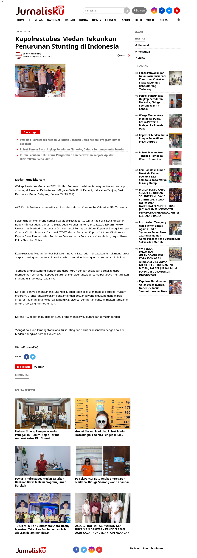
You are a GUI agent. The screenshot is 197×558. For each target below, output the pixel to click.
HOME (21, 20)
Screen (139, 10)
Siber (145, 548)
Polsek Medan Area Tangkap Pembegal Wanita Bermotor (151, 156)
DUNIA (83, 20)
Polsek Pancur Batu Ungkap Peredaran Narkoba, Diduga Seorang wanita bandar (72, 149)
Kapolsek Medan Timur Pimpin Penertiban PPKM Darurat (153, 138)
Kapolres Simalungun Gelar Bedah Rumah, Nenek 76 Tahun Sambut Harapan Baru (153, 286)
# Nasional (142, 45)
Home (18, 31)
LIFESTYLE (111, 20)
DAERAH (70, 20)
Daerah (26, 31)
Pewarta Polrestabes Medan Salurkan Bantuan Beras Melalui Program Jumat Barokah (40, 482)
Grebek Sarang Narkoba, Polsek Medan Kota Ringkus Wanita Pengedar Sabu (100, 433)
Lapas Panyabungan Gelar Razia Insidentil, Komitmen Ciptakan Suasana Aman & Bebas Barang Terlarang (153, 81)
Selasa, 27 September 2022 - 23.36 (37, 56)
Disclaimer (158, 548)
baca (121, 55)
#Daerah (39, 366)
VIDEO (150, 20)
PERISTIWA (36, 20)
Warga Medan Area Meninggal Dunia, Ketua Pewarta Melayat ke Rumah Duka (151, 122)
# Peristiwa (142, 51)
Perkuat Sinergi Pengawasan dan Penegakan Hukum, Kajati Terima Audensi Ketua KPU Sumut (37, 435)
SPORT (126, 20)
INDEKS (163, 20)
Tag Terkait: (24, 366)
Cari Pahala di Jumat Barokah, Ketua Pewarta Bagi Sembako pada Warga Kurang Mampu (153, 176)
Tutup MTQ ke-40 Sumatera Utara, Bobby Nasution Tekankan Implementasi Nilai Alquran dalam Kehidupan (42, 529)
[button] (178, 18)
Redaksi (135, 548)
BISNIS (96, 20)
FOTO (138, 20)
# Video (140, 58)
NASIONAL (54, 20)
